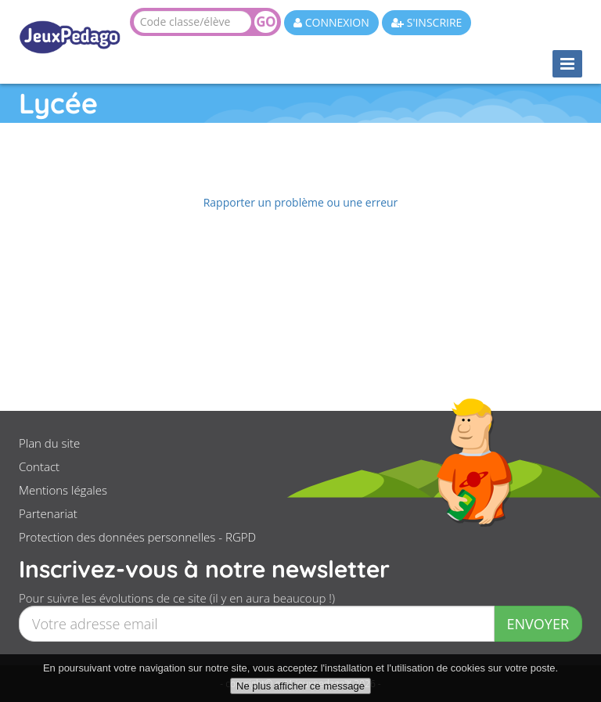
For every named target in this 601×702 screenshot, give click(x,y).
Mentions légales (63, 490)
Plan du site (49, 443)
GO (265, 22)
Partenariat (48, 513)
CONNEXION (331, 22)
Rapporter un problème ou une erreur (300, 202)
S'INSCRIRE (426, 22)
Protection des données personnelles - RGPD (137, 537)
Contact (39, 466)
